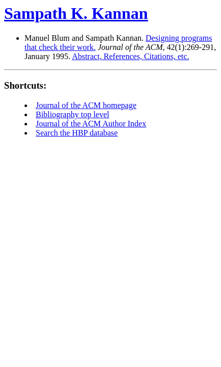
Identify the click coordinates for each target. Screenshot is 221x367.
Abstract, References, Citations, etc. (130, 56)
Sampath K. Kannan (76, 13)
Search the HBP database (77, 132)
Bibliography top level (72, 114)
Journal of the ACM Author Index (91, 123)
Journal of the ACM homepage (86, 105)
